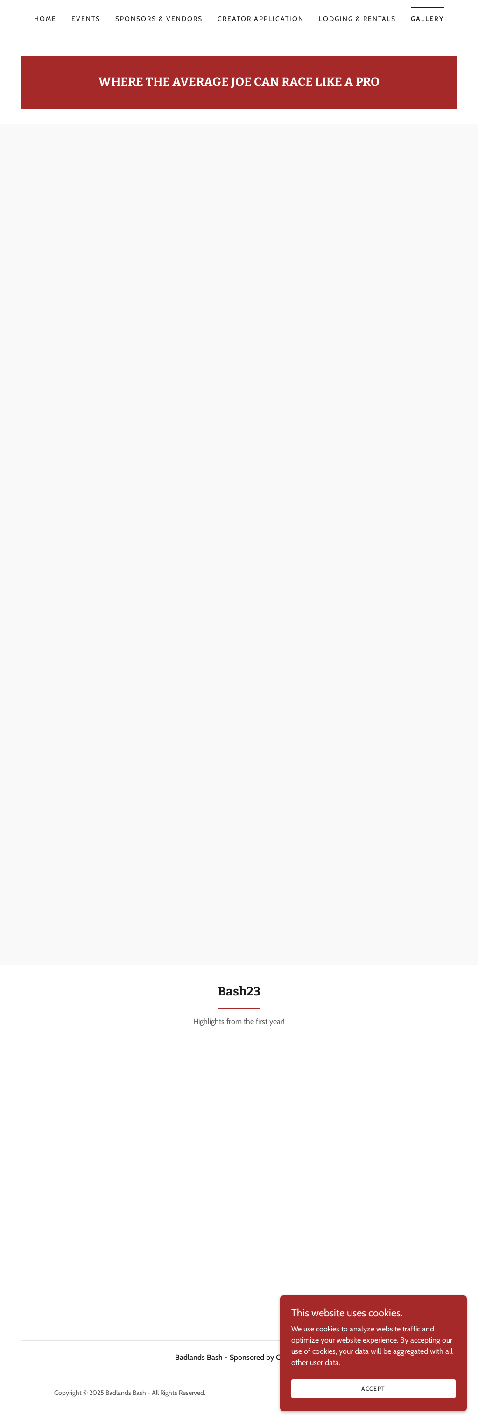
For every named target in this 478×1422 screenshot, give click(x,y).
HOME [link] (45, 18)
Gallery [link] (427, 18)
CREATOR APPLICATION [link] (261, 18)
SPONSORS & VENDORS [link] (159, 18)
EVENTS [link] (85, 18)
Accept (373, 1388)
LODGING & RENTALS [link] (357, 18)
